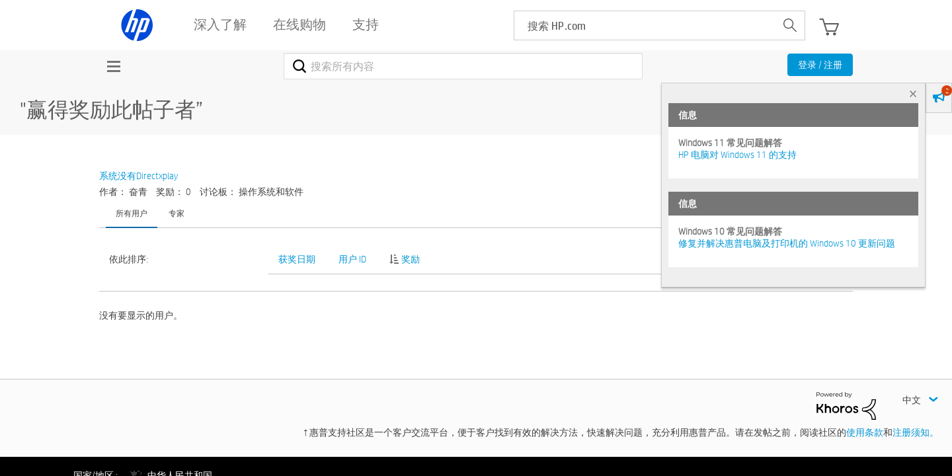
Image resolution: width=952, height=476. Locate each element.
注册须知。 (915, 432)
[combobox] (463, 66)
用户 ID (352, 259)
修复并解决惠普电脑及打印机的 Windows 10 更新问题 (786, 243)
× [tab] (913, 93)
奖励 (410, 259)
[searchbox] (645, 25)
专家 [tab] (176, 213)
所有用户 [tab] (131, 213)
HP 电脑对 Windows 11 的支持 (737, 155)
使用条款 (864, 432)
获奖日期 (296, 259)
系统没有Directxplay (138, 176)
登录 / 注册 (820, 65)
